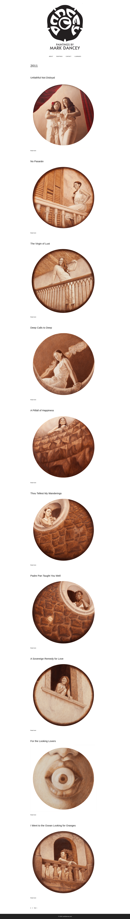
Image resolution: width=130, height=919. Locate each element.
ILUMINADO (78, 56)
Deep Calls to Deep (41, 327)
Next (36, 908)
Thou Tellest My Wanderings (46, 493)
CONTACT (68, 56)
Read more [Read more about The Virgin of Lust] (33, 317)
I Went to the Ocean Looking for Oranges (53, 825)
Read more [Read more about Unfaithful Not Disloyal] (33, 150)
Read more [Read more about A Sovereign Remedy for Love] (33, 730)
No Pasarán (37, 161)
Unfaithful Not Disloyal (42, 77)
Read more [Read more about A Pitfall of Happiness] (33, 482)
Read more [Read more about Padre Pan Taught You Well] (33, 648)
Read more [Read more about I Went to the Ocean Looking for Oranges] (33, 898)
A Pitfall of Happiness (42, 410)
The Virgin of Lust (40, 243)
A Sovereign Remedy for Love (47, 658)
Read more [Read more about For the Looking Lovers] (33, 815)
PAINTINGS (59, 56)
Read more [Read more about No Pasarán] (33, 233)
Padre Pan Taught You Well (45, 575)
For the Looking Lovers (43, 741)
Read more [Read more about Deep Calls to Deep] (33, 399)
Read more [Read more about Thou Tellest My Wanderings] (33, 565)
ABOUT (51, 56)
